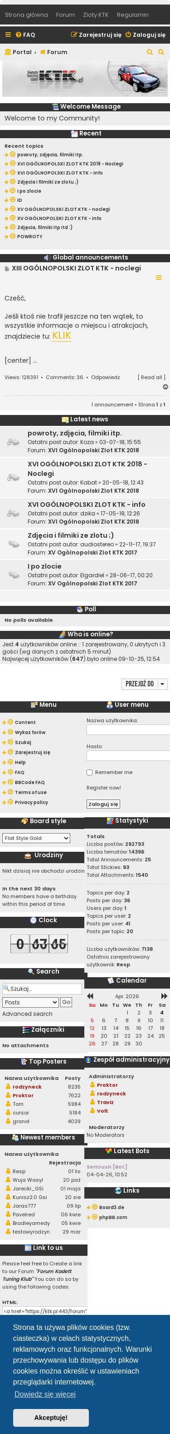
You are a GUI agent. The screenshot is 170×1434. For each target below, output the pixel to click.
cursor (21, 1112)
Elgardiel (92, 575)
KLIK (61, 336)
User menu (127, 705)
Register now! (104, 787)
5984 (74, 1104)
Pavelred (24, 1214)
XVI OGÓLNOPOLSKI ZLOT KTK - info (87, 504)
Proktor (23, 1095)
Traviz (105, 1102)
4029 (74, 1121)
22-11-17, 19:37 (137, 544)
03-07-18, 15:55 (120, 442)
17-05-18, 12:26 (120, 513)
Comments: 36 (64, 377)
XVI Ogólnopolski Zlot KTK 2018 (93, 450)
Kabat (88, 482)
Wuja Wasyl (28, 1180)
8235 (74, 1086)
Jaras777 (24, 1205)
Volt (102, 1110)
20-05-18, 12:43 (123, 482)
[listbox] (36, 838)
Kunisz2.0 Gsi (30, 1197)
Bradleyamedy (31, 1223)
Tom (18, 1104)
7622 (74, 1095)
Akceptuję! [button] (51, 1417)
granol (21, 1121)
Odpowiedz (105, 377)
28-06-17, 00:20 (131, 575)
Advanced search (27, 1014)
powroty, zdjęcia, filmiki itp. (75, 433)
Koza (87, 442)
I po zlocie (45, 566)
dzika (87, 513)
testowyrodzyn (31, 1231)
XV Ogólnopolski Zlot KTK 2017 (92, 552)
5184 (75, 1112)
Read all (151, 377)
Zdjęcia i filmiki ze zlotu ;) (71, 535)
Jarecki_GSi (28, 1188)
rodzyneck (27, 1086)
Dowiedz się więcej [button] (45, 1394)
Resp (19, 1171)
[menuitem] (25, 35)
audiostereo (97, 544)
